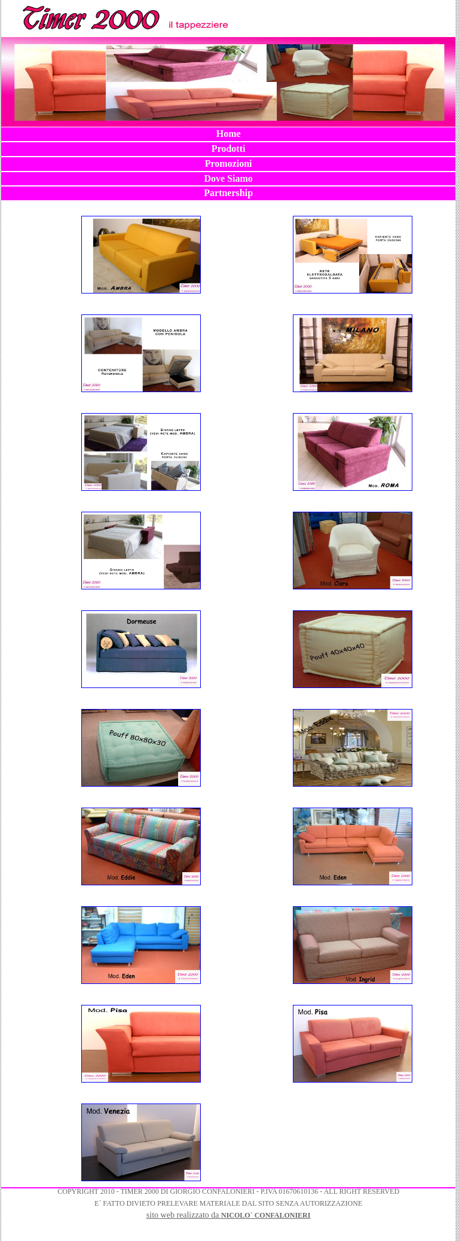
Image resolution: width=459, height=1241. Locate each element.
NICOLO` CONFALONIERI (265, 1215)
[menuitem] (228, 134)
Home (228, 134)
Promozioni (228, 163)
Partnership (228, 193)
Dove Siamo (228, 178)
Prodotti (229, 148)
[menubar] (228, 164)
